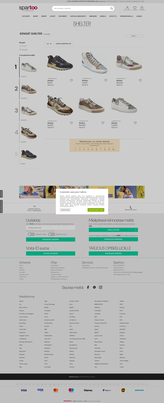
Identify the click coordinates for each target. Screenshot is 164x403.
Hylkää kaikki (65, 210)
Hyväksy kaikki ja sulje (96, 210)
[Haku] (111, 8)
